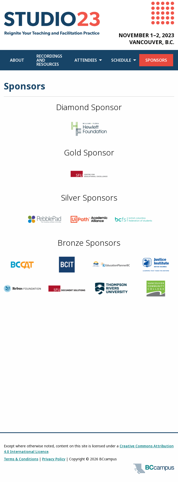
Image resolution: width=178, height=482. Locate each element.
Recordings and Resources (49, 60)
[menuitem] (17, 60)
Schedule (121, 60)
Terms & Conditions (21, 459)
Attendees (85, 60)
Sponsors (156, 60)
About (17, 60)
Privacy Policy (53, 459)
